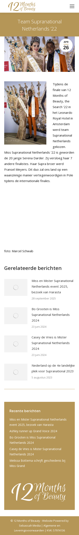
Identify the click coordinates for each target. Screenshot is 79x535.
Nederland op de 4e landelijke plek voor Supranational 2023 (53, 368)
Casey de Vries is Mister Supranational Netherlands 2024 (51, 343)
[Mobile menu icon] (72, 6)
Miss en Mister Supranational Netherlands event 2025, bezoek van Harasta (52, 286)
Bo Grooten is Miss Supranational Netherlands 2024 (51, 314)
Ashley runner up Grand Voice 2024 (33, 431)
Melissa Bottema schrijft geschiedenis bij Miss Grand (37, 463)
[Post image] (15, 287)
